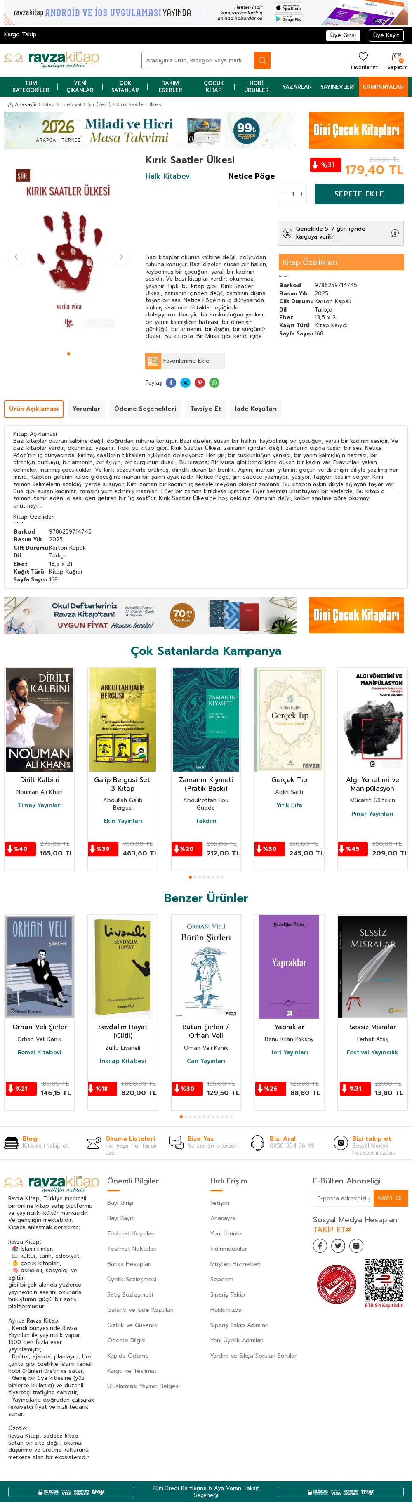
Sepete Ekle (359, 194)
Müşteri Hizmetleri (235, 1264)
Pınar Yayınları (372, 814)
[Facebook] (321, 1247)
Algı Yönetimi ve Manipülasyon (372, 784)
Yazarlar (297, 87)
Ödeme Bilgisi (126, 1340)
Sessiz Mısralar (372, 1027)
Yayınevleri (337, 87)
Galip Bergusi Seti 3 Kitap (123, 784)
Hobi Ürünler (256, 86)
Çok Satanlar (125, 86)
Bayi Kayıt (120, 1218)
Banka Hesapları (129, 1264)
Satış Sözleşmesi (130, 1294)
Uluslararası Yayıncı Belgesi (143, 1386)
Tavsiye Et (205, 408)
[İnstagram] (362, 1247)
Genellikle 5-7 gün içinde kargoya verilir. (330, 232)
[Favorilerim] (363, 60)
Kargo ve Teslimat (132, 1371)
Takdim (206, 821)
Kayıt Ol (390, 1198)
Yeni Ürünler (226, 1233)
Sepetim (221, 1279)
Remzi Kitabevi (39, 1052)
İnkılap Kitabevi (123, 1061)
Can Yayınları (206, 1061)
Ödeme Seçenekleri (145, 408)
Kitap (48, 104)
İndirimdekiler (228, 1249)
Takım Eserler (170, 86)
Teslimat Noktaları (132, 1249)
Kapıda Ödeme (128, 1355)
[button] (68, 353)
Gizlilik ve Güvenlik (132, 1325)
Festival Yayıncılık (372, 1052)
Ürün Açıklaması (34, 408)
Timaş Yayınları (39, 805)
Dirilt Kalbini (39, 780)
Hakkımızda (226, 1310)
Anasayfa (22, 104)
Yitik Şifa (289, 805)
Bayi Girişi (120, 1203)
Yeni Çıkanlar (80, 86)
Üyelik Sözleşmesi (131, 1279)
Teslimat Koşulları (131, 1233)
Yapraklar (289, 1027)
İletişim (219, 1203)
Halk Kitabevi (169, 176)
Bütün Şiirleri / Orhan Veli (205, 1031)
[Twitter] (342, 1247)
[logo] (51, 60)
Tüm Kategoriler (31, 86)
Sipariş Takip (227, 1294)
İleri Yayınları (289, 1052)
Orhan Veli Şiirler (39, 1027)
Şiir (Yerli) (99, 104)
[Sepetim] (397, 60)
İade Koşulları (256, 408)
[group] (68, 251)
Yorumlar (86, 408)
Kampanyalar (383, 87)
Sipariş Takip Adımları (239, 1325)
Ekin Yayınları (123, 821)
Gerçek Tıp (289, 780)
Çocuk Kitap (214, 86)
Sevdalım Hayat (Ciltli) (123, 1031)
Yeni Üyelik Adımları (237, 1340)
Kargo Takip (20, 34)
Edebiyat (71, 104)
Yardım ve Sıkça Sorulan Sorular (253, 1355)
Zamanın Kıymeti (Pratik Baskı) (206, 784)
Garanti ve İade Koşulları (140, 1310)
